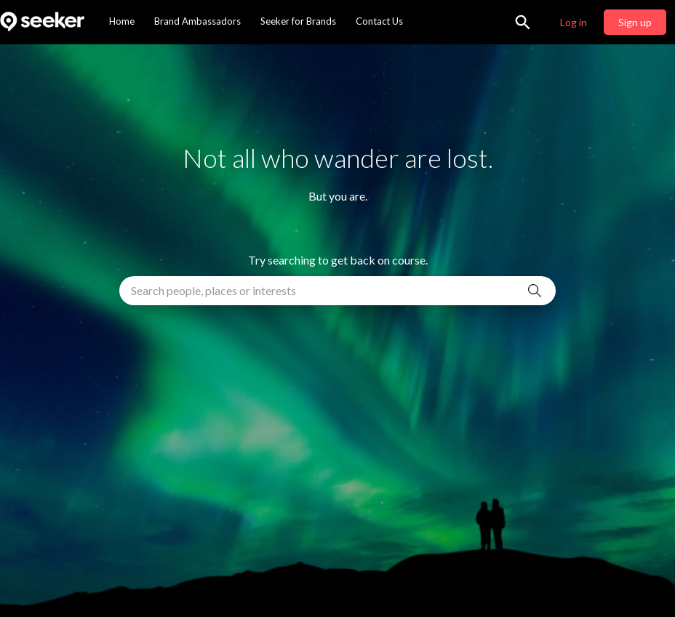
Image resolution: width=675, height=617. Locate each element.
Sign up (635, 22)
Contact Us (379, 21)
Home (122, 21)
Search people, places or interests (213, 290)
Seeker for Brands (298, 21)
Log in (573, 22)
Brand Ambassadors (197, 21)
